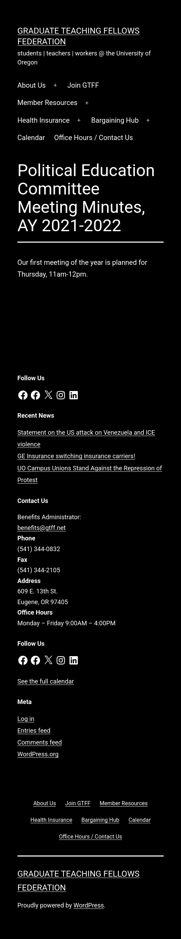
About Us (31, 85)
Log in (25, 718)
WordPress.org (38, 754)
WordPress (89, 905)
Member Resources (47, 102)
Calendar (31, 137)
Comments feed (39, 742)
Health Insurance (43, 120)
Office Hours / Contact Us (93, 137)
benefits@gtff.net (41, 527)
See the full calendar (45, 681)
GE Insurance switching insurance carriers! (76, 456)
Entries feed (33, 730)
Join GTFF (83, 85)
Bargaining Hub (115, 120)
